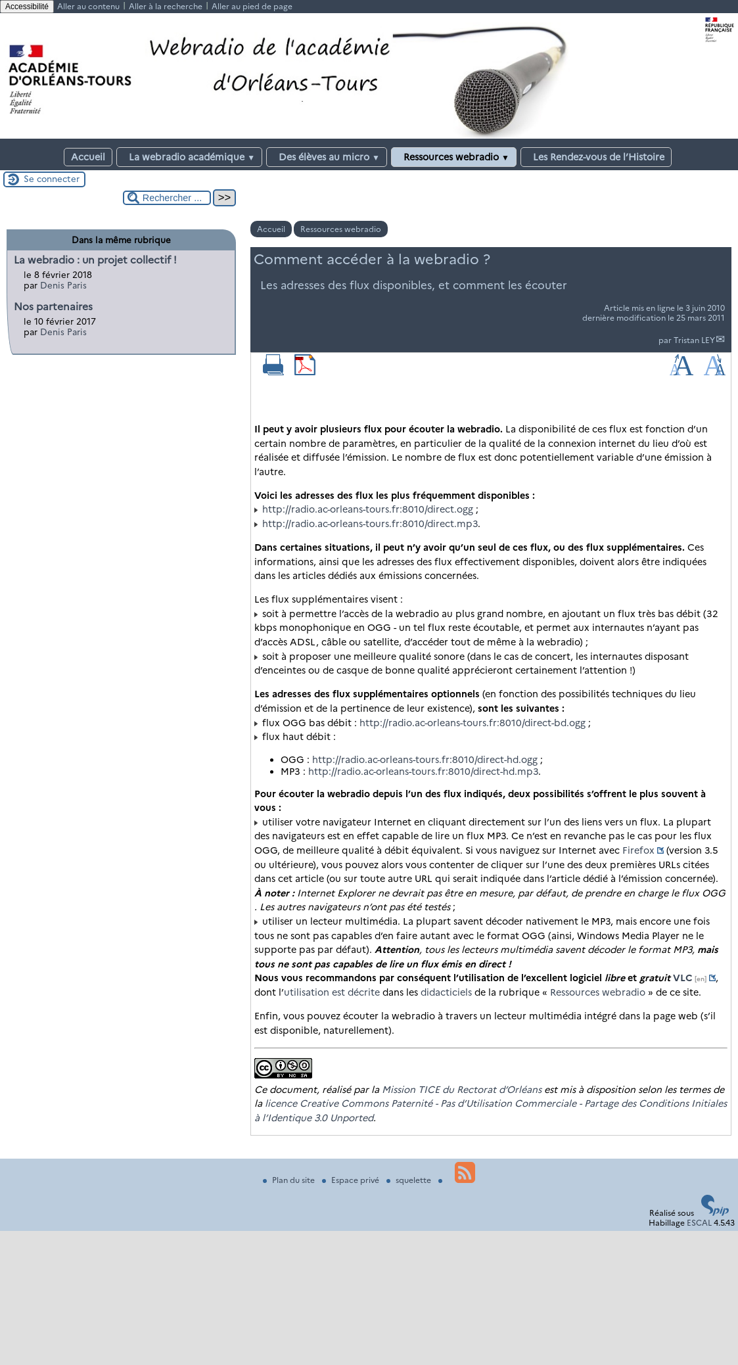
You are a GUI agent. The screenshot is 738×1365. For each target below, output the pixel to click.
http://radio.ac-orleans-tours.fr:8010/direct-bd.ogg (472, 723)
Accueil (88, 157)
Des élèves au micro (326, 157)
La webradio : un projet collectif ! (95, 260)
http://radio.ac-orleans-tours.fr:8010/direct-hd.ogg (425, 760)
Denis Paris (63, 285)
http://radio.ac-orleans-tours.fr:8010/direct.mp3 (370, 524)
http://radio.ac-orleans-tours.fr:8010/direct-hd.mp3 (423, 771)
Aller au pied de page (252, 6)
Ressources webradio (453, 157)
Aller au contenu (88, 6)
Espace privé (351, 1180)
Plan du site (290, 1180)
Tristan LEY (694, 340)
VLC (683, 978)
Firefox (638, 850)
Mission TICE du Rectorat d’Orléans (462, 1090)
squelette (409, 1180)
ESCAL (699, 1223)
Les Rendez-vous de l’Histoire (596, 157)
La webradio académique (189, 157)
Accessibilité (27, 6)
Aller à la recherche (165, 6)
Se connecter (52, 179)
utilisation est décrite (332, 992)
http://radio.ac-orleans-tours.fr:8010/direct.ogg (367, 509)
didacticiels (446, 992)
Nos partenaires (53, 306)
